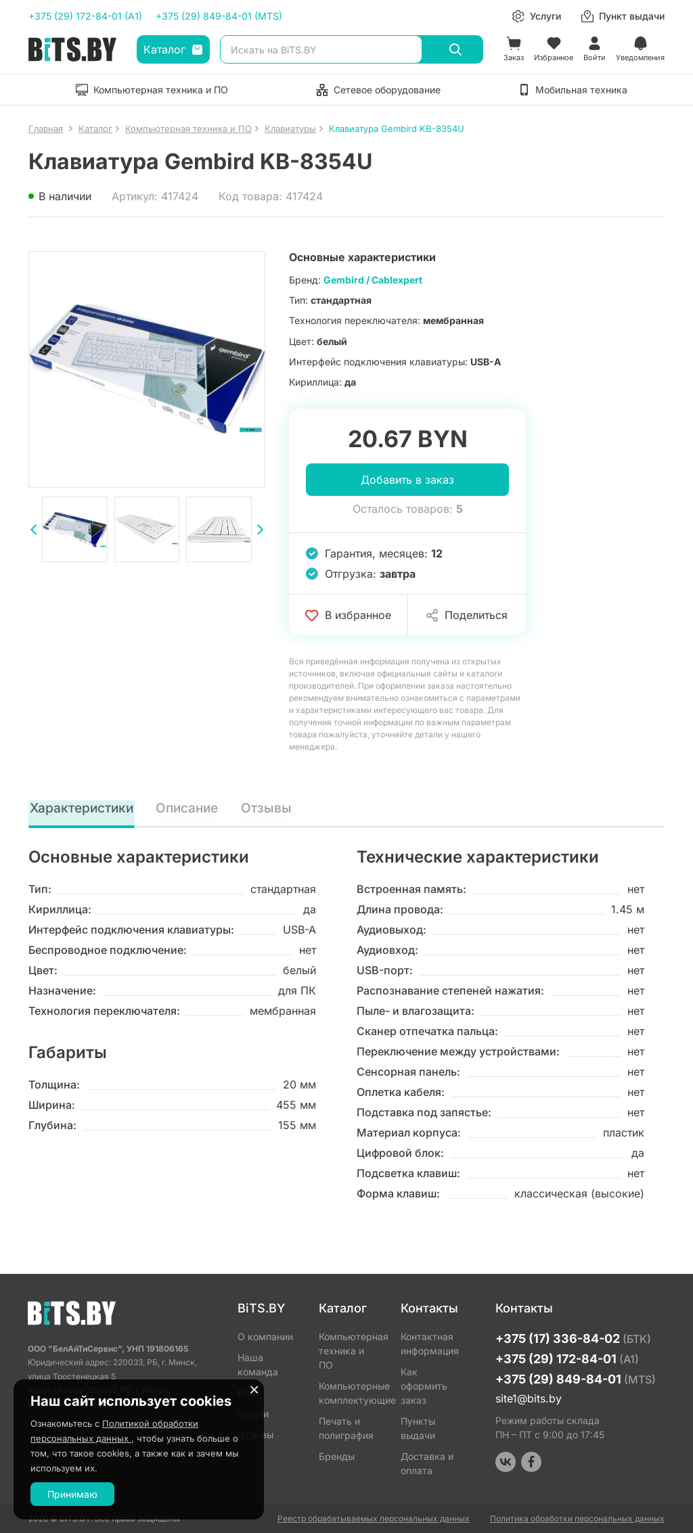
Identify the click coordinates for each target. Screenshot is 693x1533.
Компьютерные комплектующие (349, 1393)
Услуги (253, 1413)
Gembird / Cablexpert (372, 279)
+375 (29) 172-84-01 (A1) (85, 16)
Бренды (337, 1456)
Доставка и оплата (427, 1463)
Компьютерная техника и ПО (349, 1351)
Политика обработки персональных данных (577, 1518)
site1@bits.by (528, 1398)
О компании (265, 1336)
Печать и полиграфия (346, 1428)
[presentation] (33, 531)
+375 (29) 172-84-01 (567, 1359)
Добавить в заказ (407, 479)
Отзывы (270, 808)
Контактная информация (430, 1343)
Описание (191, 808)
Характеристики (82, 808)
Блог (248, 1392)
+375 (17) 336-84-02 (573, 1338)
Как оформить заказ (424, 1386)
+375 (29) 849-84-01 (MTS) (219, 16)
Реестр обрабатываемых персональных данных (373, 1518)
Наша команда (258, 1364)
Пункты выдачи (418, 1428)
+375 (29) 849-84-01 (575, 1379)
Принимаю (72, 1494)
